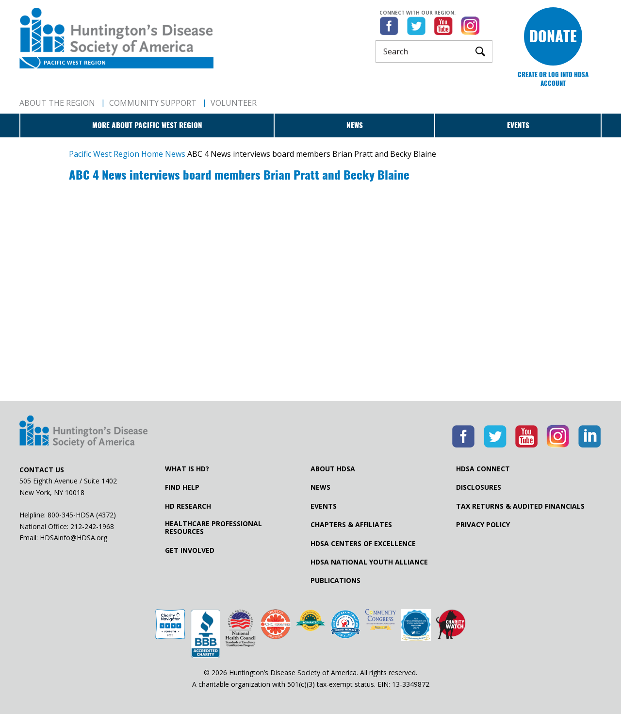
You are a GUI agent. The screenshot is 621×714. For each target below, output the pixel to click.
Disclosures (478, 487)
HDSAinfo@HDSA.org (73, 537)
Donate (553, 36)
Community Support (152, 103)
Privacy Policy (483, 525)
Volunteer (234, 103)
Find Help (182, 487)
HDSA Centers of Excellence (363, 544)
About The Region (57, 103)
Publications (335, 580)
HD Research (188, 506)
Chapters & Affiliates (351, 525)
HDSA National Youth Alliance (369, 562)
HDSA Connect (483, 469)
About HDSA (332, 469)
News (354, 125)
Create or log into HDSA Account (553, 78)
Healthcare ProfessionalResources (213, 527)
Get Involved (189, 550)
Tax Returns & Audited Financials (520, 506)
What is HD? (187, 469)
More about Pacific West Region (147, 125)
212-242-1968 (92, 526)
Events (518, 125)
